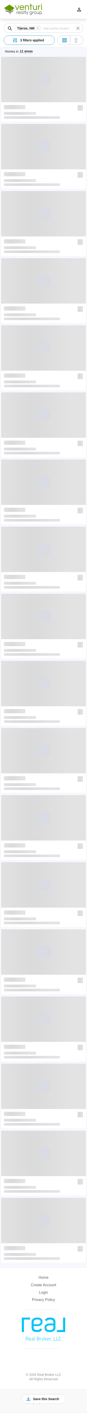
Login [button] (43, 1292)
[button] (28, 28)
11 (26, 51)
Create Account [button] (43, 1285)
